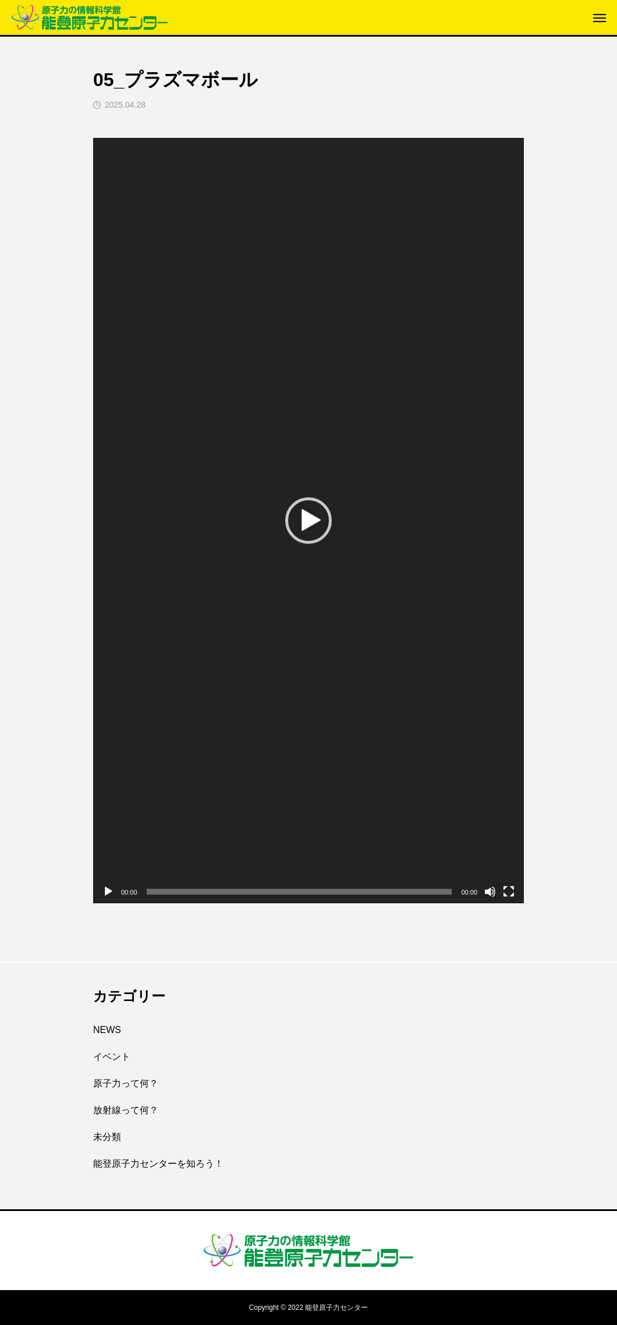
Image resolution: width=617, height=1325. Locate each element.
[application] (308, 520)
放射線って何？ (125, 1110)
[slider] (299, 892)
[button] (308, 520)
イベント (111, 1057)
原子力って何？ (125, 1083)
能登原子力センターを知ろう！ (158, 1164)
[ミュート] (490, 891)
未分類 (107, 1137)
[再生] (108, 891)
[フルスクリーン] (509, 891)
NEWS (107, 1030)
